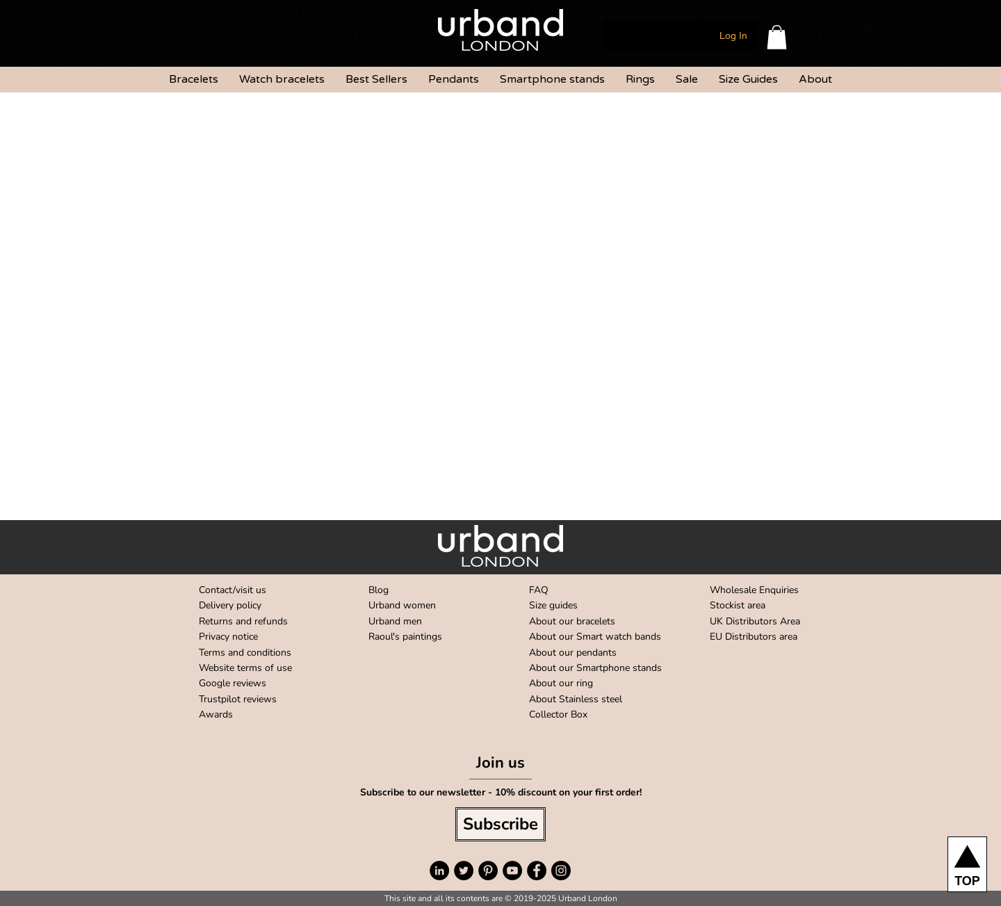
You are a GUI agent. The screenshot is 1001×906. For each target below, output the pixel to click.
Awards (216, 714)
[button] (777, 37)
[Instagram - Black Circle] (561, 870)
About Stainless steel (575, 699)
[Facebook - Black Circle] (536, 870)
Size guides (553, 605)
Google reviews (232, 683)
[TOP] (967, 864)
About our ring (561, 683)
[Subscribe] (500, 824)
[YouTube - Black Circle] (512, 870)
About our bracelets (572, 621)
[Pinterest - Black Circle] (488, 870)
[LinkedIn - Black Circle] (439, 870)
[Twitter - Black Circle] (463, 870)
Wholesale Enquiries (754, 590)
